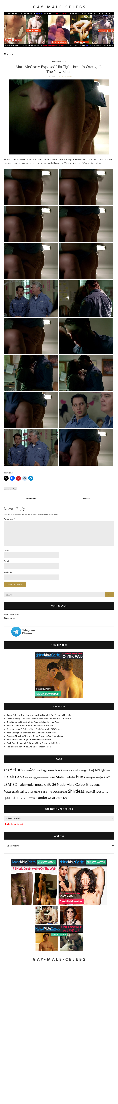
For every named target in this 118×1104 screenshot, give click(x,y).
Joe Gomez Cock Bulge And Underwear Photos (29, 739)
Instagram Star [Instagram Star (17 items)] (93, 777)
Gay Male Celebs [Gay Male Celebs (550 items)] (61, 777)
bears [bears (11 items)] (38, 770)
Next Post (86, 498)
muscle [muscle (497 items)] (40, 784)
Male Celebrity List (14, 824)
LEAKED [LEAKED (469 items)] (10, 784)
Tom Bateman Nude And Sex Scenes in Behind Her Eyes (33, 722)
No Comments (65, 77)
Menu (8, 54)
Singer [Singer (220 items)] (96, 791)
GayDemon (9, 618)
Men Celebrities (11, 614)
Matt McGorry (59, 61)
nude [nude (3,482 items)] (51, 784)
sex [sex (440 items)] (55, 791)
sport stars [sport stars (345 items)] (12, 798)
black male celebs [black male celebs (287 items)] (68, 770)
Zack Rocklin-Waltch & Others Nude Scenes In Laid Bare (33, 743)
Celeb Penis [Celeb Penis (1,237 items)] (14, 776)
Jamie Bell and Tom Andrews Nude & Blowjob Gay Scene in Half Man (39, 715)
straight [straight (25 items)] (25, 798)
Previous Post (31, 498)
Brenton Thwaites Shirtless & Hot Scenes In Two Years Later (35, 736)
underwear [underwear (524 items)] (47, 797)
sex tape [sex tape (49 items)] (62, 791)
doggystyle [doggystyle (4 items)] (36, 778)
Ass (14, 489)
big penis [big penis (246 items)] (47, 770)
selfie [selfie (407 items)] (48, 791)
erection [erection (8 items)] (44, 778)
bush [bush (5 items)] (108, 771)
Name (7, 550)
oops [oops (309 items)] (96, 784)
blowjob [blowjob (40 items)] (92, 770)
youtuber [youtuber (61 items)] (61, 798)
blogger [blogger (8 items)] (84, 770)
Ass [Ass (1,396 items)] (32, 769)
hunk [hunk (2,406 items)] (81, 776)
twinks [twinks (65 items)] (33, 798)
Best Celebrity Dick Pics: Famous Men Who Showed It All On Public (39, 718)
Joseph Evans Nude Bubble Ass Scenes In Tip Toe (30, 725)
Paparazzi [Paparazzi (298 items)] (11, 791)
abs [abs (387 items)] (6, 770)
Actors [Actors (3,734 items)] (16, 769)
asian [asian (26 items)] (26, 770)
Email (6, 561)
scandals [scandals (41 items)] (39, 791)
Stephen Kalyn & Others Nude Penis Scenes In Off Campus (34, 729)
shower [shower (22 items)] (88, 791)
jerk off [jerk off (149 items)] (105, 777)
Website (8, 572)
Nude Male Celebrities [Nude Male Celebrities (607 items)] (75, 784)
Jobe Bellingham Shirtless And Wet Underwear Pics (31, 732)
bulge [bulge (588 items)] (101, 770)
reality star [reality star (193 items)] (25, 791)
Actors (7, 489)
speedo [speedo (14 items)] (105, 792)
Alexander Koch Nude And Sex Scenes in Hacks (29, 746)
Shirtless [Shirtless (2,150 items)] (76, 791)
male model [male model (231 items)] (26, 785)
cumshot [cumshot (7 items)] (28, 778)
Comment (9, 519)
